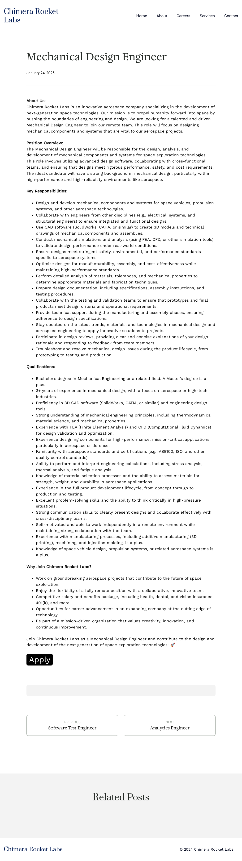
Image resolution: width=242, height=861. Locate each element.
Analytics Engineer (170, 728)
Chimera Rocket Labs (31, 16)
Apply (39, 659)
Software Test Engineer (72, 728)
